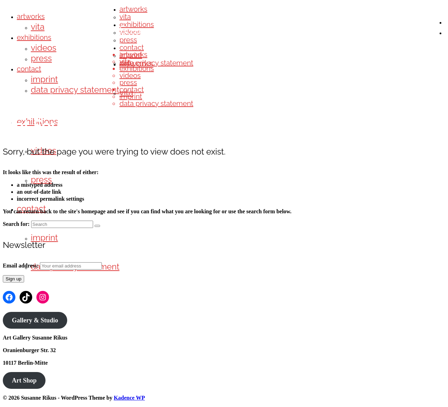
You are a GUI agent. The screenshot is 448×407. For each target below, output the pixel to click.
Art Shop (24, 380)
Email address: (21, 266)
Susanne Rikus (157, 29)
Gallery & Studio (35, 320)
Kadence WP (129, 398)
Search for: (16, 224)
